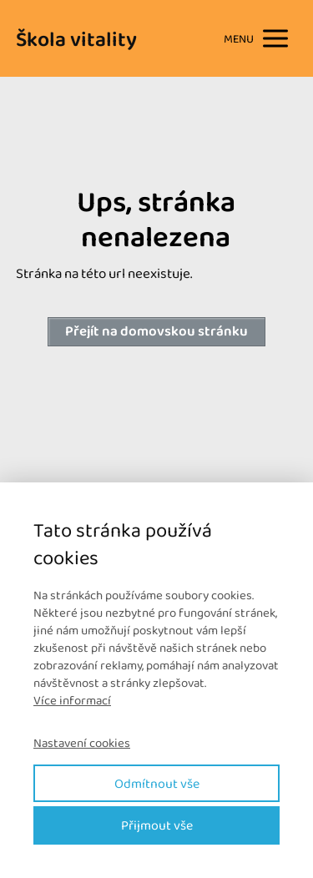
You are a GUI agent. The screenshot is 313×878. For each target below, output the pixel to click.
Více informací (72, 700)
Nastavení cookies (81, 743)
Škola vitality (76, 38)
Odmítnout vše (156, 783)
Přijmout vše (157, 825)
